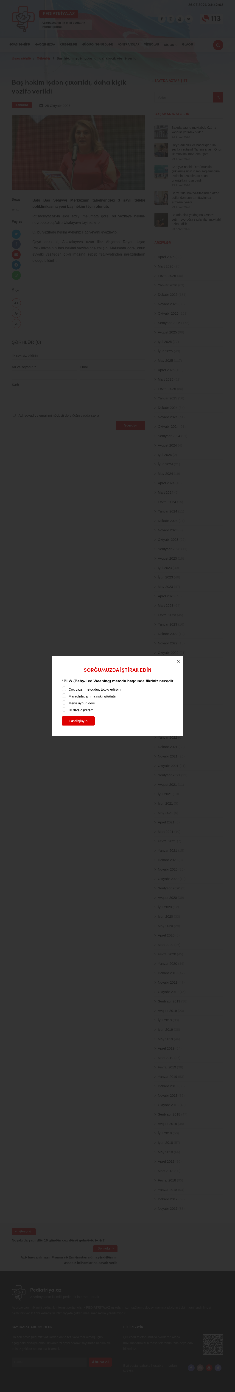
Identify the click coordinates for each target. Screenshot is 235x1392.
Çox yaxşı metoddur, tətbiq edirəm (95, 689)
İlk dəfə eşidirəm (81, 710)
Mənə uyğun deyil (82, 703)
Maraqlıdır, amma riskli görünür (92, 696)
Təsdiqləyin (78, 721)
